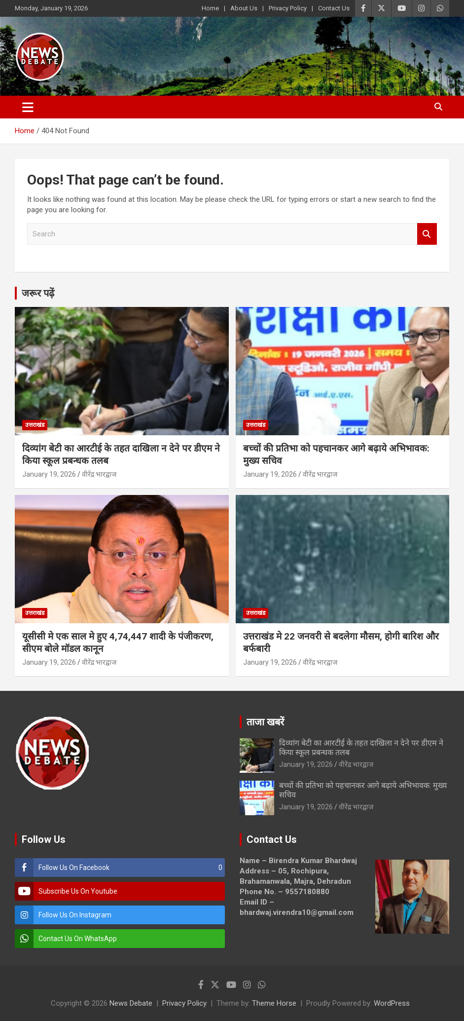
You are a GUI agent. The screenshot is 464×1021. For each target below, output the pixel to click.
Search (427, 234)
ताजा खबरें (265, 722)
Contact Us (334, 8)
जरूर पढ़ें (38, 293)
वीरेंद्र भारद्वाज (99, 474)
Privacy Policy (288, 8)
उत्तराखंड (34, 424)
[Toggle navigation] (28, 107)
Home (210, 8)
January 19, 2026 (49, 474)
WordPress (392, 1003)
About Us (243, 8)
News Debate (130, 1003)
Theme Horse (274, 1003)
